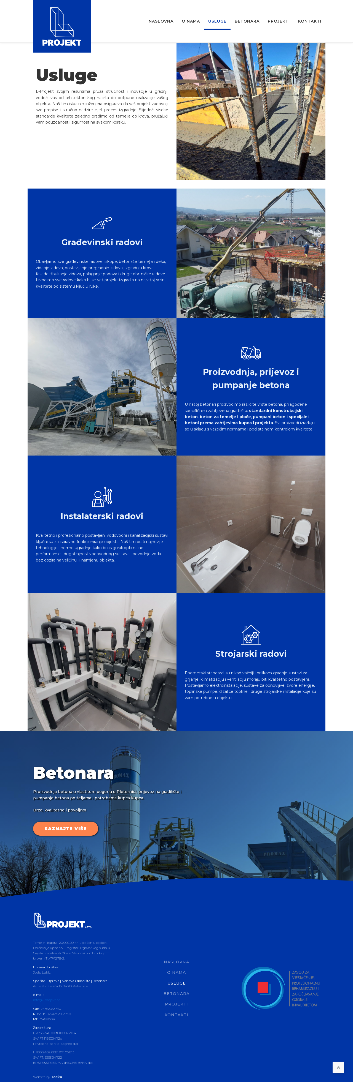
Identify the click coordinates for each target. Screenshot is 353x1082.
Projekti (279, 20)
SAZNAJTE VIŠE (65, 827)
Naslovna (161, 20)
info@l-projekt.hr (46, 999)
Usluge (217, 20)
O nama (191, 20)
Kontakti (309, 20)
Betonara (247, 20)
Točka (56, 1076)
